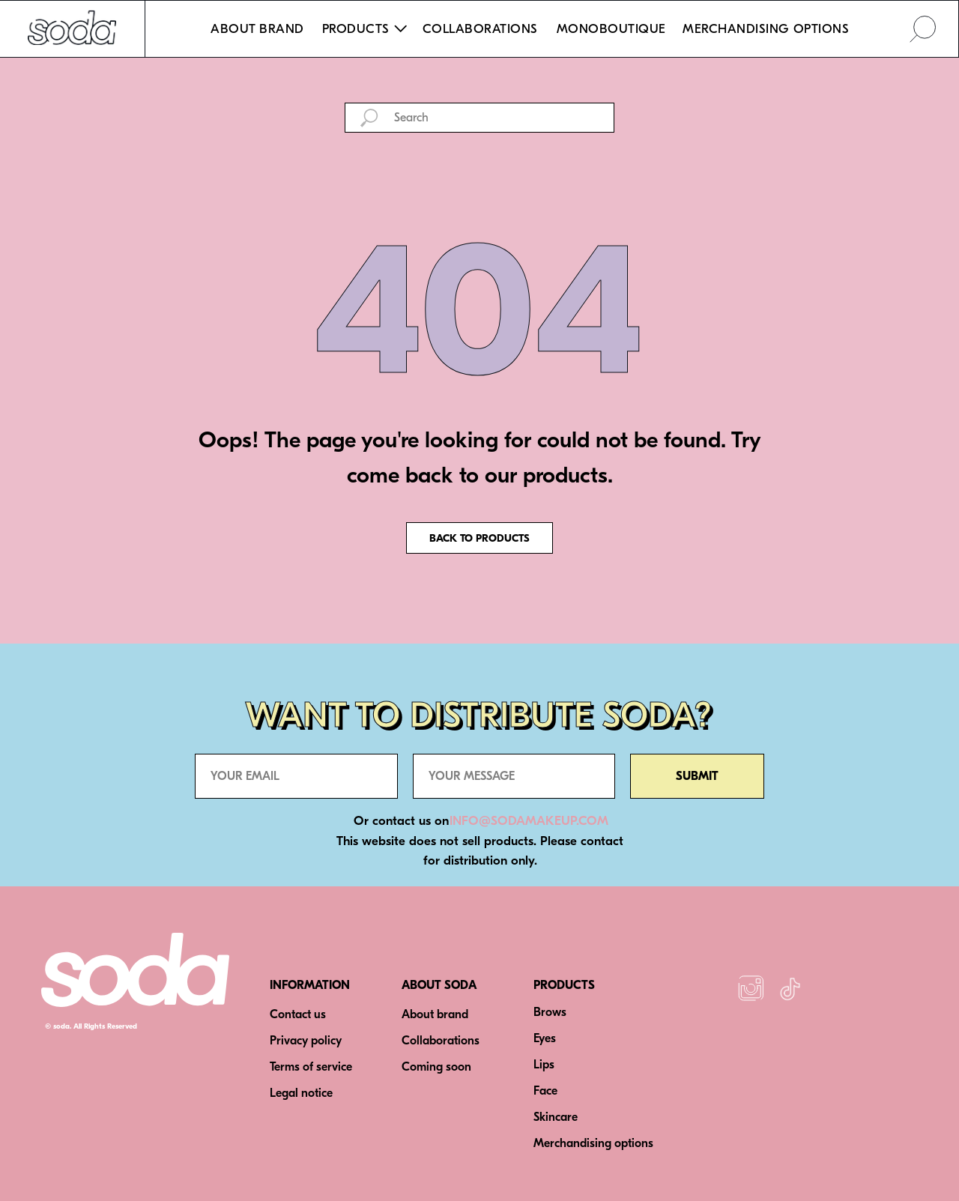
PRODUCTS (564, 985)
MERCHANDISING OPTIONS (766, 29)
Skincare (555, 1117)
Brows (549, 1012)
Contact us (298, 1014)
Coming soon (436, 1067)
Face (545, 1091)
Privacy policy (306, 1040)
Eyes (544, 1038)
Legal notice (301, 1093)
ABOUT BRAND (257, 29)
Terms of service (311, 1067)
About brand (435, 1014)
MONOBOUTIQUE (611, 29)
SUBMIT (697, 776)
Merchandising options (593, 1143)
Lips (543, 1064)
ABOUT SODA (439, 985)
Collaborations (441, 1040)
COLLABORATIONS (480, 29)
